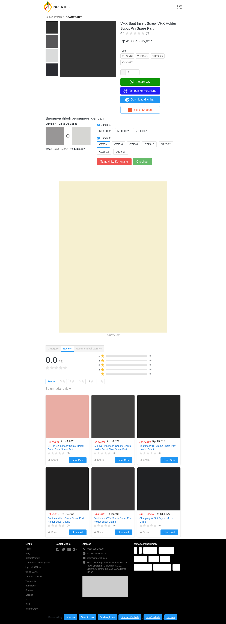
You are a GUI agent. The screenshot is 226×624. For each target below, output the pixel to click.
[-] (58, 549)
